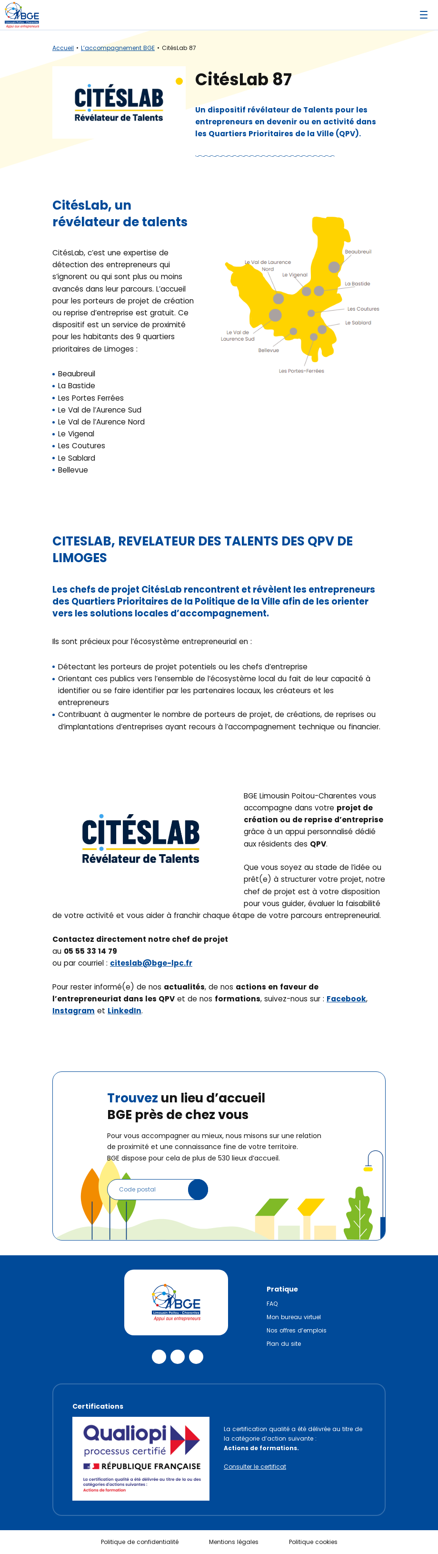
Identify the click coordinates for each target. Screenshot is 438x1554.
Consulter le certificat (255, 1467)
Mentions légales (234, 1542)
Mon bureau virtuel (294, 1317)
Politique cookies (313, 1542)
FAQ (272, 1304)
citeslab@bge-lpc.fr (151, 963)
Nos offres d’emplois (297, 1330)
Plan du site (284, 1344)
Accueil (63, 48)
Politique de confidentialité (140, 1542)
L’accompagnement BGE (118, 48)
